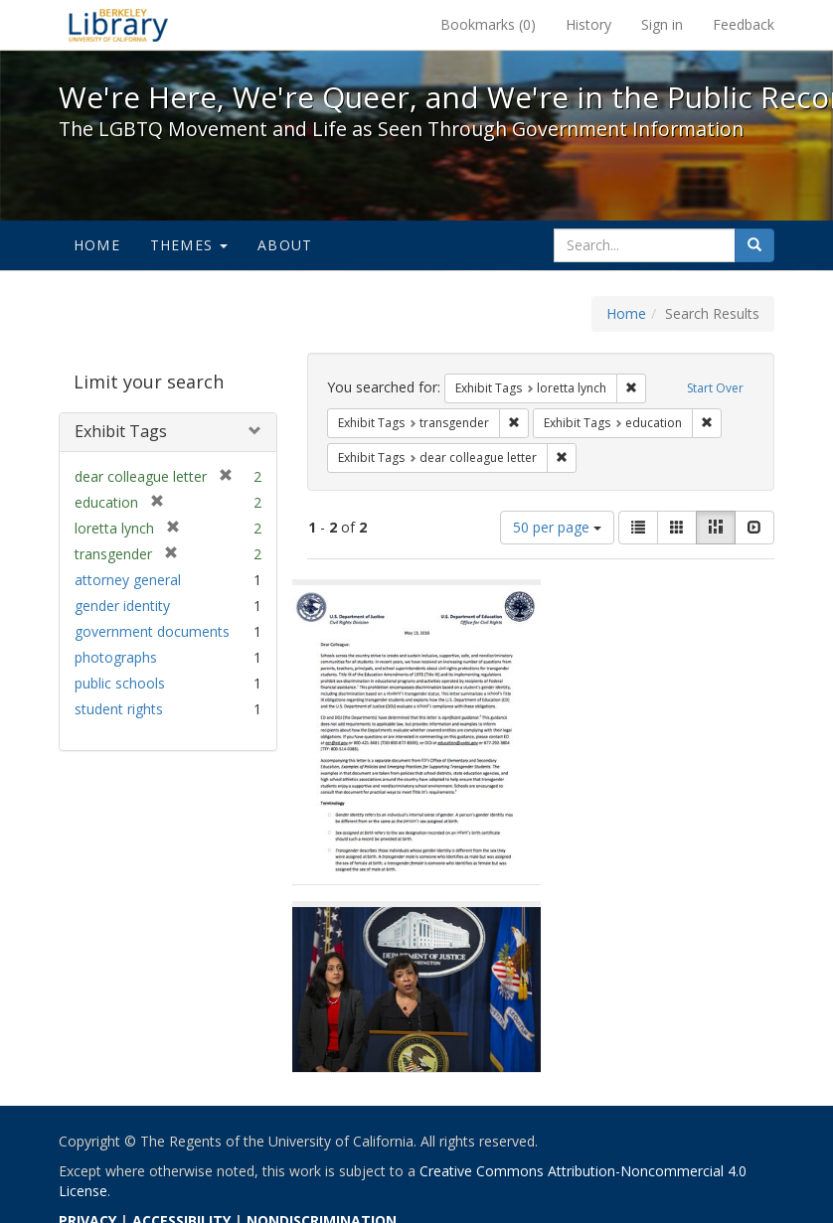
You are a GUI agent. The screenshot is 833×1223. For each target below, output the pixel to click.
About (284, 244)
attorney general (128, 579)
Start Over (715, 388)
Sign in (662, 24)
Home (97, 244)
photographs (116, 657)
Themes (189, 244)
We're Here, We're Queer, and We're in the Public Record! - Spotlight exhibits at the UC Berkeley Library (118, 25)
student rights (119, 708)
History (588, 24)
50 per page (557, 527)
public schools (120, 683)
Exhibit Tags (121, 431)
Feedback (743, 24)
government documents (152, 631)
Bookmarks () (488, 24)
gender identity (122, 605)
